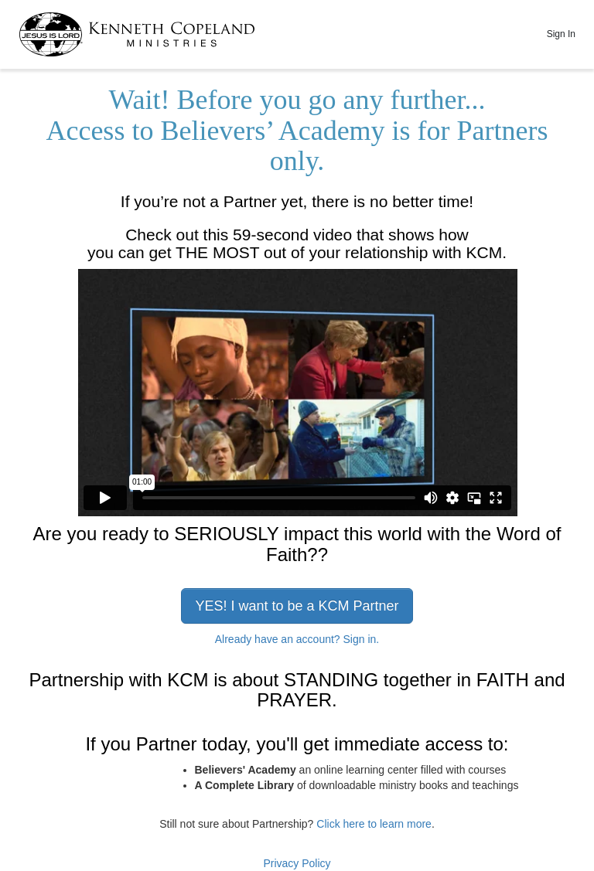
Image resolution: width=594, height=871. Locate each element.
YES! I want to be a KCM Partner (296, 606)
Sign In (561, 34)
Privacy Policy (296, 863)
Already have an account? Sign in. (297, 639)
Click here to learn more (374, 824)
